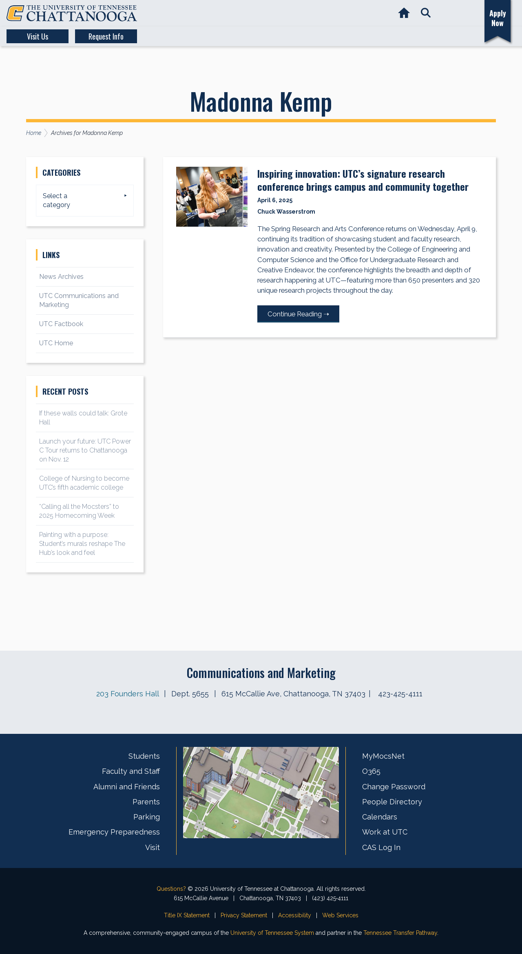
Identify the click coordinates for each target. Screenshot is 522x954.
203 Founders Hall (127, 693)
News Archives (61, 276)
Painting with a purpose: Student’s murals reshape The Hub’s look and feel (82, 543)
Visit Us (37, 36)
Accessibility (294, 915)
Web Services (340, 915)
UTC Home (56, 343)
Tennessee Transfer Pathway (400, 933)
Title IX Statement (187, 915)
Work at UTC (384, 832)
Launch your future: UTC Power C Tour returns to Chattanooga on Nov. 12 (85, 450)
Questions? (171, 889)
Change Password (393, 786)
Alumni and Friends (126, 786)
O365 (371, 771)
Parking (146, 817)
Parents (146, 801)
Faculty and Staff (131, 771)
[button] (425, 13)
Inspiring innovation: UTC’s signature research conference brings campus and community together (363, 180)
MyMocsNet (383, 756)
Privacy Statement (244, 915)
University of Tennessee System (272, 933)
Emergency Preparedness (114, 832)
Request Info (106, 36)
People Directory (392, 801)
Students (144, 756)
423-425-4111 (400, 693)
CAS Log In (381, 847)
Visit (152, 847)
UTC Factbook (61, 324)
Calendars (379, 817)
